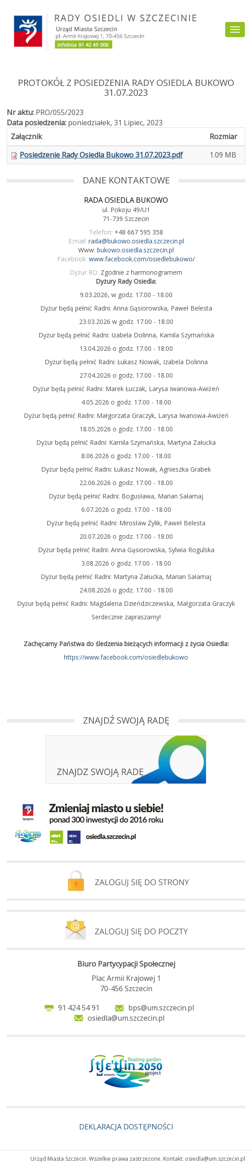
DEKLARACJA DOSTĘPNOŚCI (126, 1127)
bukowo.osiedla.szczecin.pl (135, 250)
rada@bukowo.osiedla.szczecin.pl (136, 241)
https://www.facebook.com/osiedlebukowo (126, 657)
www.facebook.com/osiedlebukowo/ (142, 259)
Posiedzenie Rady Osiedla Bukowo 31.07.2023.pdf (101, 155)
